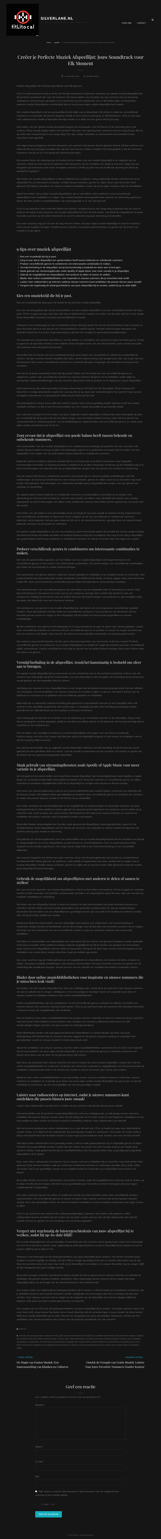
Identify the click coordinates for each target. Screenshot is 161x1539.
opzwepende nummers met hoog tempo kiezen (75, 1342)
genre (40, 1339)
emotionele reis (112, 1336)
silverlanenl (92, 76)
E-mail (39, 1461)
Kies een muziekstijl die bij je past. (38, 256)
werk (19, 1348)
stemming (134, 1345)
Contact (141, 20)
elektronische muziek (81, 1336)
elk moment (98, 1336)
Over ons (126, 20)
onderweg (34, 1342)
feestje (32, 1339)
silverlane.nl (57, 18)
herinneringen (77, 1339)
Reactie (40, 1404)
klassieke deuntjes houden (98, 1339)
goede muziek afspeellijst (56, 1339)
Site (37, 1476)
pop (138, 1342)
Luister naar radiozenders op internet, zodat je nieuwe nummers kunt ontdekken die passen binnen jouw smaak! (80, 281)
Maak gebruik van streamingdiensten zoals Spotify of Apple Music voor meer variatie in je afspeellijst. (74, 270)
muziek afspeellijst (121, 1339)
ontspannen (46, 1342)
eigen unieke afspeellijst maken (54, 1336)
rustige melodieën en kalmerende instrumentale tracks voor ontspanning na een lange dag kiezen (72, 1345)
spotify (56, 42)
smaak (126, 1345)
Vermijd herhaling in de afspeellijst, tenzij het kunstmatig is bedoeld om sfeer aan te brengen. (70, 267)
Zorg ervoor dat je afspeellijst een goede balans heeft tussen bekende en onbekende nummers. (71, 260)
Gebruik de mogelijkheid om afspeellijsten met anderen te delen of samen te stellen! (65, 274)
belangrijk (32, 1336)
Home (49, 42)
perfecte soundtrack (109, 1342)
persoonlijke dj (128, 1342)
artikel (22, 1336)
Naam (39, 1446)
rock (19, 1345)
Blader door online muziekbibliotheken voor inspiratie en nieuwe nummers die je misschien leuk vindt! (74, 278)
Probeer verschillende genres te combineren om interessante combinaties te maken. (65, 263)
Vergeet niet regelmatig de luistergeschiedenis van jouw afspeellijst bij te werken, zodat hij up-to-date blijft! (78, 285)
